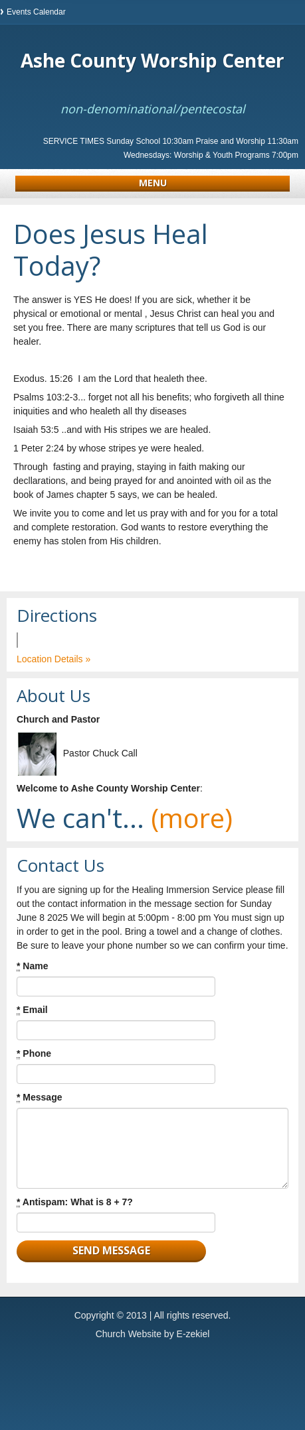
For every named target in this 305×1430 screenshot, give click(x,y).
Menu (153, 182)
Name (32, 966)
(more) (192, 818)
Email (32, 1010)
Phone (34, 1053)
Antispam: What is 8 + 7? (75, 1202)
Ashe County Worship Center (152, 60)
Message (39, 1097)
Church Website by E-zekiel (153, 1334)
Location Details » (53, 659)
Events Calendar (36, 12)
